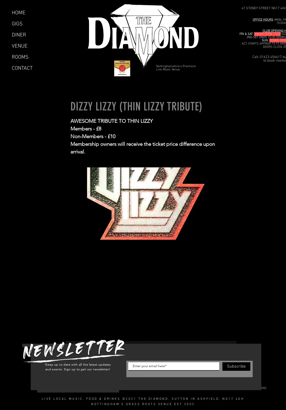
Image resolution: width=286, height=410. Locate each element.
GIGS (17, 24)
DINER (19, 35)
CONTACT (22, 68)
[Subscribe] (236, 366)
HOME (18, 13)
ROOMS (20, 57)
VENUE (20, 46)
